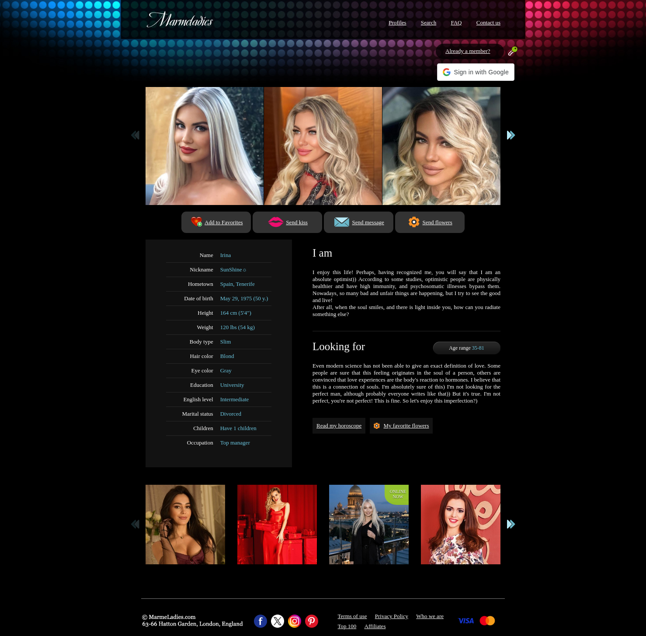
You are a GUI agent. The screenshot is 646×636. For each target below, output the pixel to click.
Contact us (488, 22)
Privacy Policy (391, 616)
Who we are (430, 616)
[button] (475, 72)
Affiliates (375, 626)
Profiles (397, 22)
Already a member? (467, 51)
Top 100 (347, 626)
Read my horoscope (338, 425)
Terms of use (352, 616)
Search (428, 22)
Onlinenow (398, 494)
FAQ (456, 22)
